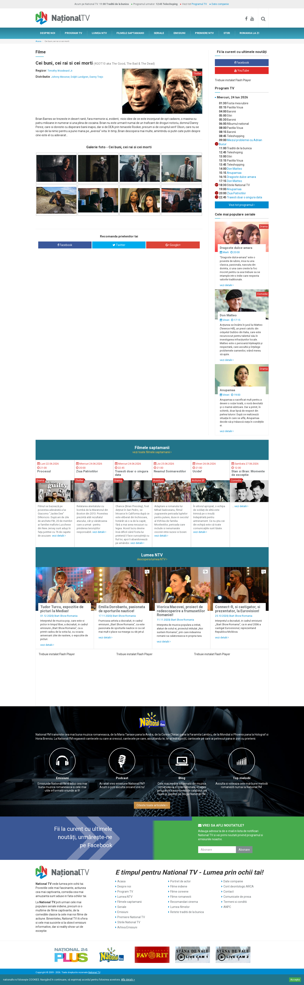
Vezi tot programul (242, 205)
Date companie (220, 4)
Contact (228, 891)
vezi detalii (227, 285)
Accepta (295, 979)
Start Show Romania (65, 615)
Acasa (38, 41)
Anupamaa (233, 172)
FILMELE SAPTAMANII (130, 33)
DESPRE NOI (47, 33)
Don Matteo (234, 168)
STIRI (226, 33)
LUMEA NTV (99, 33)
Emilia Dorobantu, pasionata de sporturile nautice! (122, 609)
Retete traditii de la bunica (187, 912)
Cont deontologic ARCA (238, 886)
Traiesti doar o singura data (244, 197)
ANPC (227, 907)
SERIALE (159, 33)
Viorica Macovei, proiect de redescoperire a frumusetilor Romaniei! (181, 611)
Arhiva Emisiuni (127, 927)
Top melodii (241, 778)
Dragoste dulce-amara (241, 177)
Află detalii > (128, 979)
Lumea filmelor (180, 907)
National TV (94, 972)
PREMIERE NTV (204, 33)
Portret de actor (180, 881)
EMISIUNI (179, 33)
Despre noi (124, 886)
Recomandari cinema (184, 901)
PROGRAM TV (73, 33)
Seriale (121, 907)
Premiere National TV (131, 917)
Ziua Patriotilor (236, 193)
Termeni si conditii (235, 901)
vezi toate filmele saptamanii (152, 452)
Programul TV (199, 4)
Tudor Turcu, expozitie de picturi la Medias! (61, 609)
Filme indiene (178, 886)
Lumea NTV (124, 896)
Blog (181, 778)
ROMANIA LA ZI (249, 33)
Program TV (125, 891)
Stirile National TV (128, 922)
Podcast (122, 778)
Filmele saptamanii (129, 901)
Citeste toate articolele (152, 805)
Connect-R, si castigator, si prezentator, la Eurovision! (237, 609)
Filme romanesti (180, 896)
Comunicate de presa (237, 896)
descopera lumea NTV (152, 559)
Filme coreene (179, 891)
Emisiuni (62, 778)
